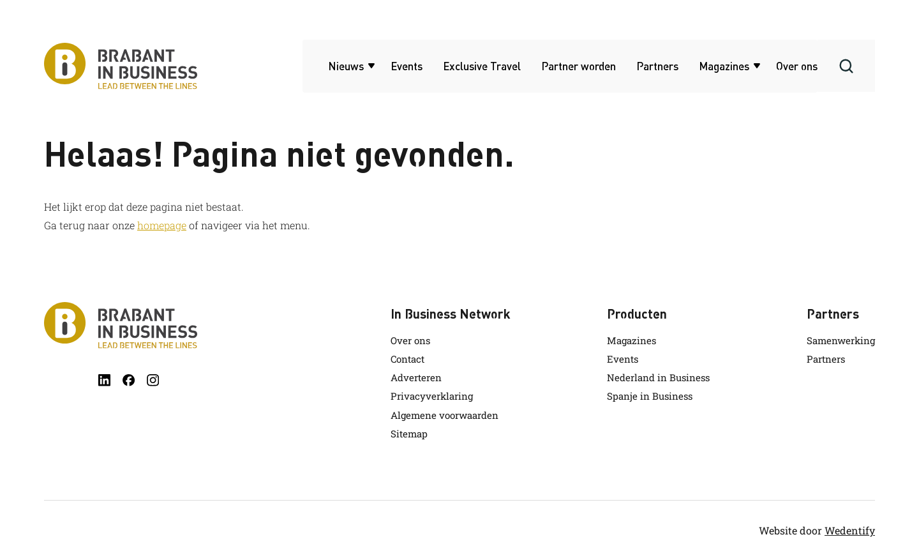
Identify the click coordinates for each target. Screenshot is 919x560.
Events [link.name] (622, 358)
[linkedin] (104, 380)
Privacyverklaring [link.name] (432, 396)
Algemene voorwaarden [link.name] (444, 415)
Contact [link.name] (407, 358)
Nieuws (346, 66)
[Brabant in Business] (120, 325)
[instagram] (153, 380)
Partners (657, 66)
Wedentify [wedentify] (850, 530)
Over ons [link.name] (410, 340)
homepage (161, 225)
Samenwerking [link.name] (841, 340)
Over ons (797, 66)
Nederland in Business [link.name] (658, 377)
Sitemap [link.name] (409, 433)
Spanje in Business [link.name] (649, 396)
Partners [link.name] (826, 358)
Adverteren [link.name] (416, 377)
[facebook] (129, 380)
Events (406, 66)
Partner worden (578, 66)
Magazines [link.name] (631, 340)
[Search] (846, 66)
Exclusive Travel (482, 66)
